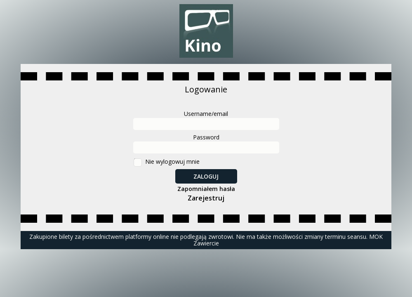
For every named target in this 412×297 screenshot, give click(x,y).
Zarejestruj (206, 198)
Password (206, 137)
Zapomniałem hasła (206, 189)
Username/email (206, 114)
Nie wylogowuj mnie (172, 161)
